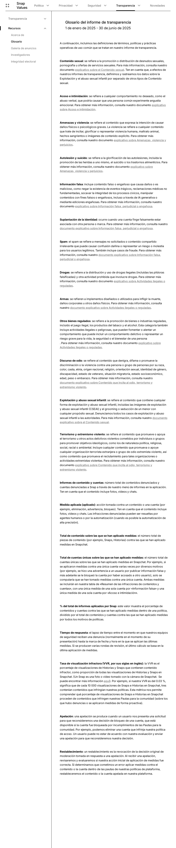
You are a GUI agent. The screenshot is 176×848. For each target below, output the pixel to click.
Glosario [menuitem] (16, 41)
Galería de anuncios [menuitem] (23, 48)
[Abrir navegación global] (7, 5)
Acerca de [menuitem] (17, 35)
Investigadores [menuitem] (20, 54)
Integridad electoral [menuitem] (23, 61)
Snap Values (22, 5)
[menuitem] (27, 19)
